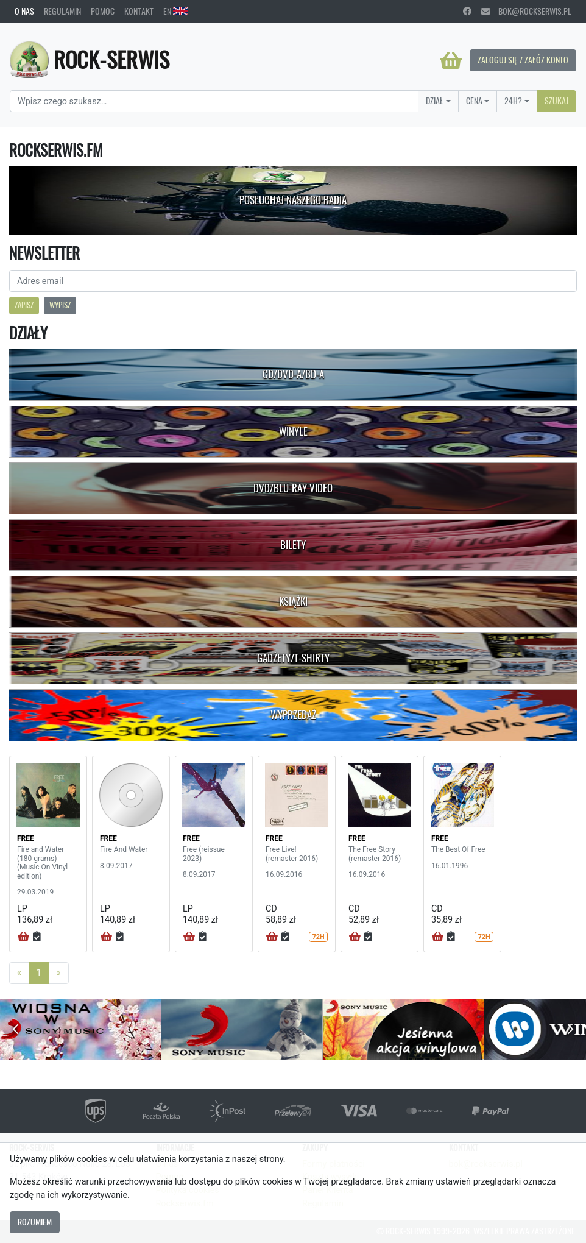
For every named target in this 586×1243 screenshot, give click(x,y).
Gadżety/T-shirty (293, 658)
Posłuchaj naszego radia (293, 200)
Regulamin (62, 11)
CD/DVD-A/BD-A (293, 374)
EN (175, 11)
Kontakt (139, 11)
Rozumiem (35, 1222)
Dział (434, 100)
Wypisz (60, 305)
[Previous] (19, 973)
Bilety (293, 544)
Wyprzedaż (293, 714)
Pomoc (103, 11)
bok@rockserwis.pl (526, 11)
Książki (293, 601)
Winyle (293, 431)
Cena (474, 100)
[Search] (214, 101)
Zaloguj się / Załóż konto (523, 60)
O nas (24, 11)
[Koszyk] (450, 60)
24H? (513, 100)
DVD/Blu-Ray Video (293, 488)
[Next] (59, 973)
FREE (25, 838)
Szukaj (556, 100)
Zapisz (24, 305)
